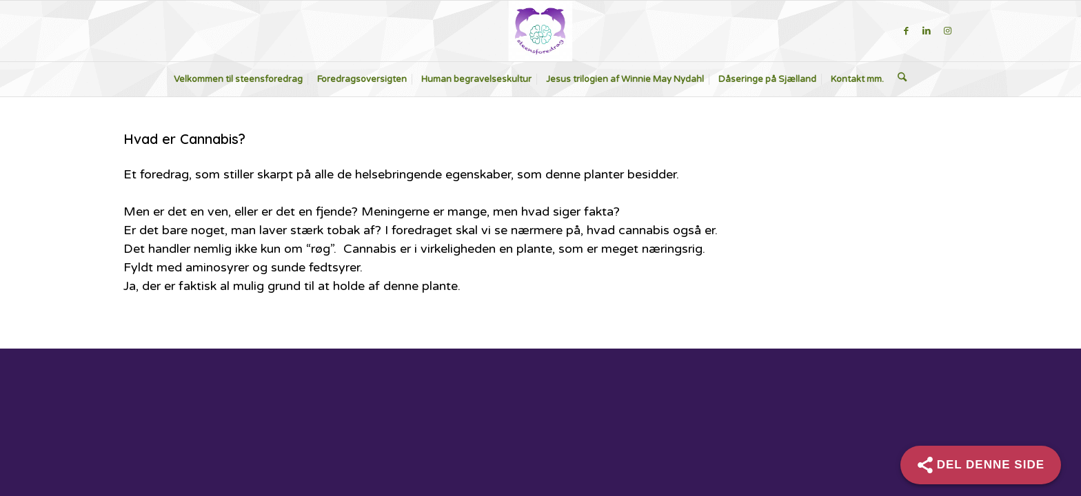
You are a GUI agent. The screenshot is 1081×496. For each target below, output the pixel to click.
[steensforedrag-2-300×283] (540, 31)
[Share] (980, 465)
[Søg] (902, 79)
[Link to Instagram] (947, 31)
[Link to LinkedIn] (926, 31)
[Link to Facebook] (906, 31)
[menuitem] (238, 79)
